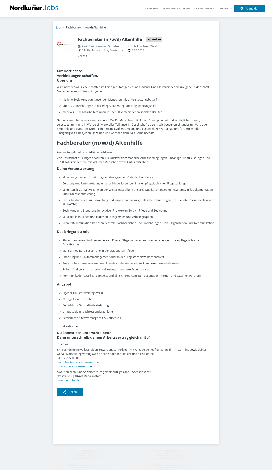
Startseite (226, 8)
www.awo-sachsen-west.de (74, 366)
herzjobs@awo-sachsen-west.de (78, 362)
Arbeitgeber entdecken (176, 8)
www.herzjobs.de (68, 380)
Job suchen (151, 8)
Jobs (59, 27)
